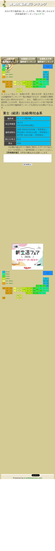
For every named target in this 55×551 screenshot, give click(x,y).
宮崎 (11, 86)
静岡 (37, 86)
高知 (18, 91)
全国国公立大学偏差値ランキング (28, 60)
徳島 (21, 91)
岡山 (21, 84)
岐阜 (34, 84)
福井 (34, 81)
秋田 (44, 74)
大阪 (28, 84)
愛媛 (18, 89)
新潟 (44, 79)
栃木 (44, 81)
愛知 (34, 86)
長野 (37, 83)
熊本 (7, 84)
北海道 (47, 66)
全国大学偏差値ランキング (10, 60)
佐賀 (7, 81)
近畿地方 (8, 72)
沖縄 (4, 91)
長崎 (4, 81)
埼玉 (44, 84)
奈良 (31, 84)
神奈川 (40, 86)
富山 (41, 79)
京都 (28, 81)
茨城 (47, 81)
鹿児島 (7, 86)
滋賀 (31, 81)
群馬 (41, 81)
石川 (37, 79)
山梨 (41, 84)
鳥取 (21, 81)
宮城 (47, 76)
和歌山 (27, 86)
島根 (18, 81)
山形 (44, 76)
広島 (18, 84)
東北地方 (8, 65)
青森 (46, 72)
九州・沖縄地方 (9, 76)
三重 (31, 86)
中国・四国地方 (9, 74)
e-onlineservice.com (33, 479)
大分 (11, 84)
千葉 (47, 84)
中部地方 (8, 69)
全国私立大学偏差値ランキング (46, 60)
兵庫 (24, 83)
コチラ (41, 14)
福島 (47, 79)
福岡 (11, 81)
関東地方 (8, 67)
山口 (15, 83)
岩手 (47, 74)
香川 (21, 89)
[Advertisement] (19, 37)
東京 (44, 86)
